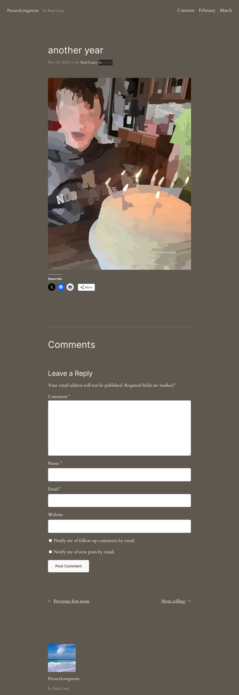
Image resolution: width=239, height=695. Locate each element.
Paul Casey (89, 62)
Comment (59, 397)
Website (55, 515)
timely (108, 62)
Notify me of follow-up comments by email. (94, 541)
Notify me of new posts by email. (84, 552)
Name (55, 463)
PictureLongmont (23, 10)
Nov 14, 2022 (58, 62)
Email (54, 489)
